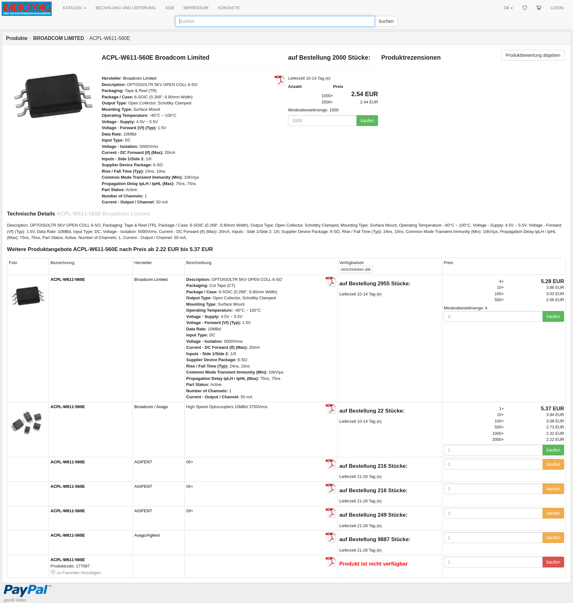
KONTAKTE (229, 7)
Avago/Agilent (147, 535)
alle (356, 269)
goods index (15, 600)
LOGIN (557, 7)
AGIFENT (143, 462)
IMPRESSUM (196, 7)
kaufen (367, 120)
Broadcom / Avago (151, 406)
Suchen (386, 21)
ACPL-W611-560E (67, 279)
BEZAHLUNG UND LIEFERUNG (126, 7)
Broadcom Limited (140, 78)
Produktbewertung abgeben (533, 55)
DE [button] (508, 7)
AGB (169, 7)
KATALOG (74, 7)
